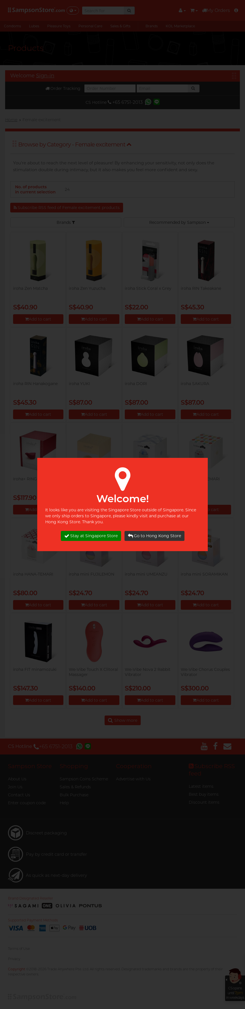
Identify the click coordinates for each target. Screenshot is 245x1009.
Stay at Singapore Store (91, 536)
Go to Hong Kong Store (154, 536)
